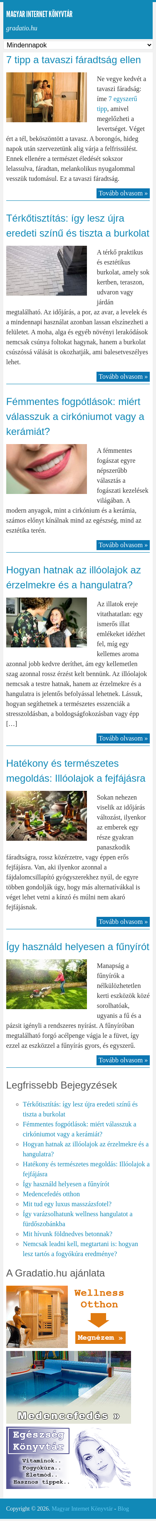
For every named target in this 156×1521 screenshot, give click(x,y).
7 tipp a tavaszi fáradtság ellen (73, 59)
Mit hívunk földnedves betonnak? (68, 1233)
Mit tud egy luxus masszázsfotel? (67, 1203)
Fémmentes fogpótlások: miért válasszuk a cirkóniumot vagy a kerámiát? (75, 416)
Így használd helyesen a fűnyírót (77, 946)
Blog (123, 1509)
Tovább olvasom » (123, 193)
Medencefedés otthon (51, 1194)
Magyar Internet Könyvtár (39, 14)
